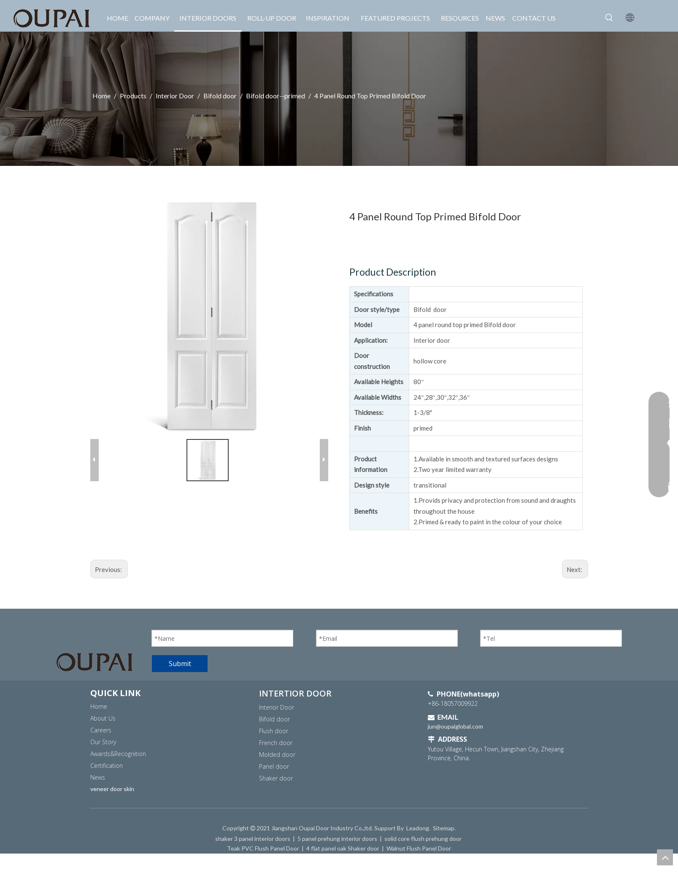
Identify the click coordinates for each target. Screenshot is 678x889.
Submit (180, 663)
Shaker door (276, 778)
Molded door (277, 755)
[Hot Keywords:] (609, 17)
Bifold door (274, 719)
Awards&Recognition (118, 754)
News (97, 777)
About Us (103, 718)
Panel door (274, 766)
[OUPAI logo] (94, 662)
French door (275, 743)
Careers (100, 730)
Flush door (273, 731)
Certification (106, 766)
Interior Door (276, 707)
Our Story (103, 742)
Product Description (392, 272)
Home (98, 706)
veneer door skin (112, 788)
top (665, 857)
